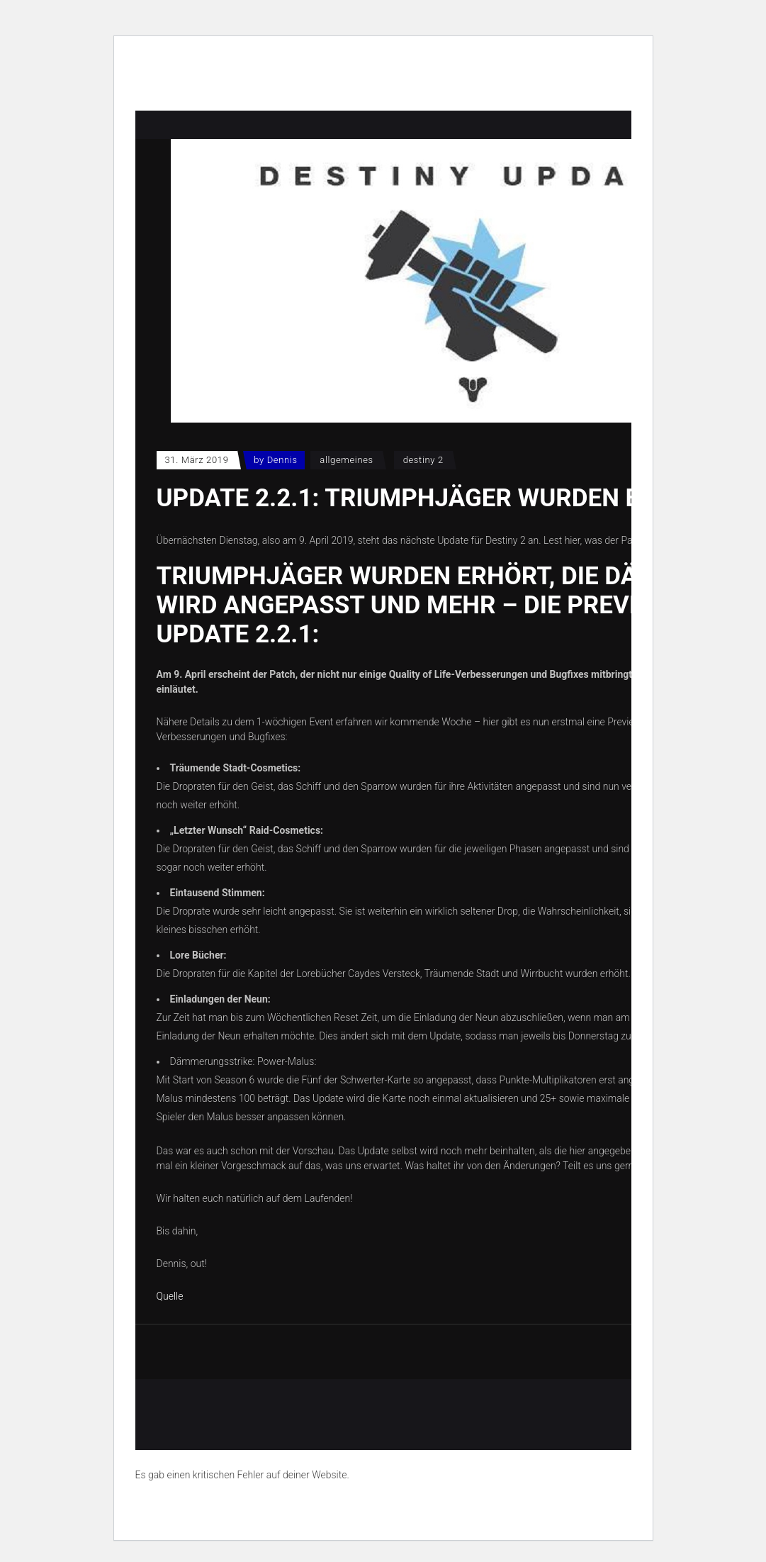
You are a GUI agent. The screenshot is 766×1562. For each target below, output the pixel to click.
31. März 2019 (197, 459)
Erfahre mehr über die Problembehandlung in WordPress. (258, 1507)
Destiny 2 (423, 459)
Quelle (170, 1296)
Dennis (282, 459)
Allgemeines (346, 459)
